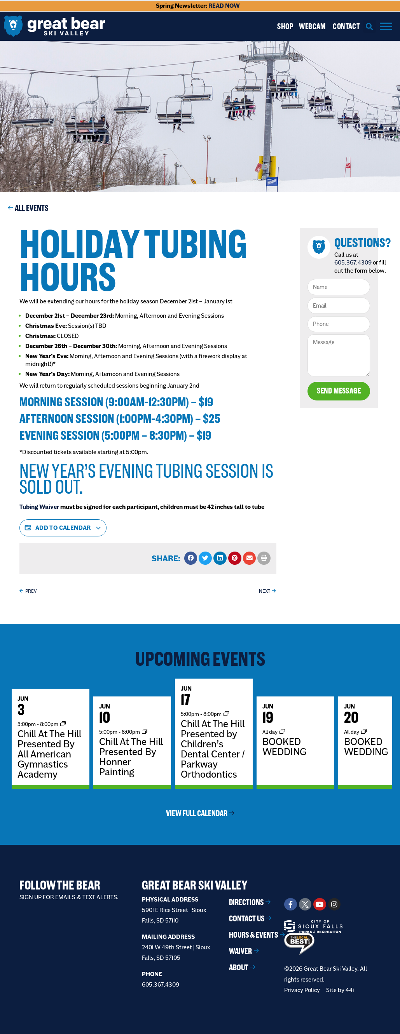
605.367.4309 (354, 262)
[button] (369, 26)
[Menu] (386, 26)
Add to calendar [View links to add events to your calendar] (62, 528)
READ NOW (224, 5)
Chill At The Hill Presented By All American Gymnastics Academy (49, 754)
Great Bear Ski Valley (195, 885)
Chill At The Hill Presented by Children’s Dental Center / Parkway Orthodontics (213, 749)
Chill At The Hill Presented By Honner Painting (131, 757)
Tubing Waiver (39, 506)
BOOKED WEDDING (284, 746)
